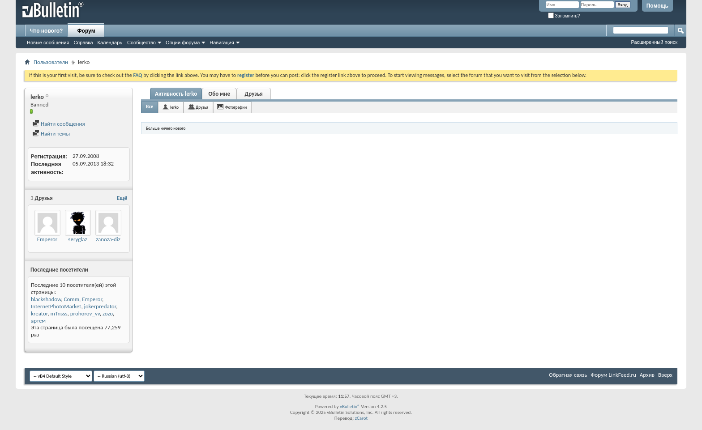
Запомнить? (564, 15)
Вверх (665, 374)
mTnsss (59, 313)
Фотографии (236, 107)
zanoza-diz (108, 239)
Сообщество (141, 42)
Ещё (122, 198)
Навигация (222, 42)
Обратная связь (568, 374)
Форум (86, 31)
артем (38, 320)
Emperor (47, 239)
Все (149, 107)
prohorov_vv (85, 313)
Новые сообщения (48, 42)
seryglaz (77, 239)
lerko (174, 107)
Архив (647, 374)
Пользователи (51, 62)
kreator (39, 313)
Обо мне (219, 93)
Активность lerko (176, 93)
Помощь (657, 6)
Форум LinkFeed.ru (613, 374)
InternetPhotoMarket (56, 306)
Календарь (110, 42)
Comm (71, 299)
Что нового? (46, 31)
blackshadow (46, 299)
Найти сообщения (58, 123)
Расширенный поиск (654, 42)
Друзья (254, 93)
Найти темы (51, 133)
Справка (83, 42)
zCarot (361, 418)
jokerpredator (100, 306)
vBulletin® (350, 406)
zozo (108, 313)
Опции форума (183, 42)
